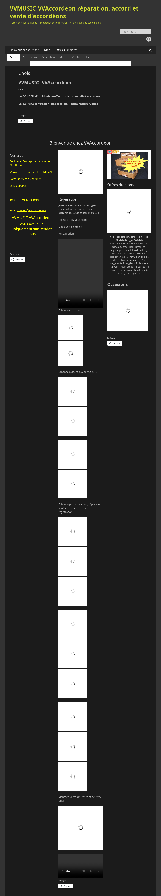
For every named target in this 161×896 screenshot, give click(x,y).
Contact (77, 57)
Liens (89, 57)
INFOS (47, 50)
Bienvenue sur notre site (24, 50)
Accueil (14, 57)
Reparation (48, 57)
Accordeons (30, 57)
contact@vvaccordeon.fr (31, 210)
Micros (64, 57)
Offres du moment (66, 50)
